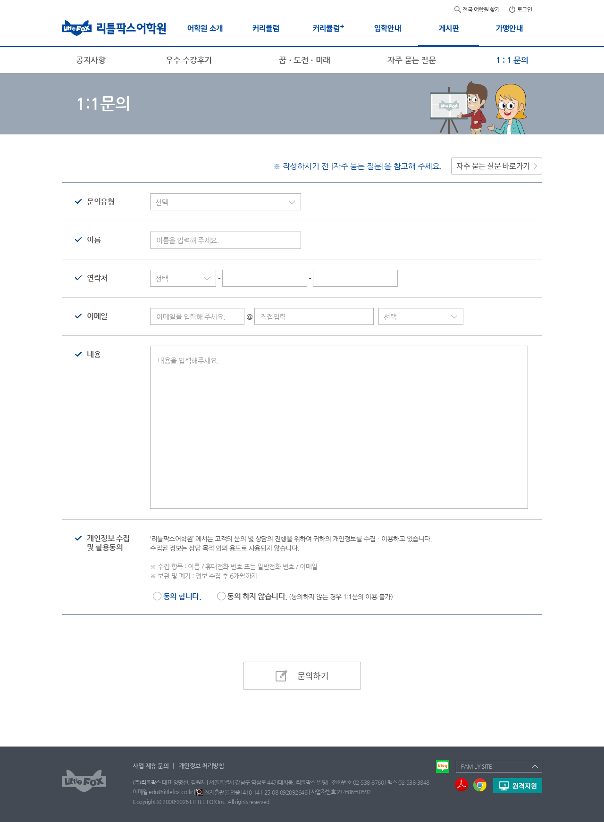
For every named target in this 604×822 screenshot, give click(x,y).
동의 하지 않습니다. (310, 596)
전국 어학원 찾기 (481, 9)
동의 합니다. (182, 596)
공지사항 (90, 60)
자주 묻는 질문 (411, 60)
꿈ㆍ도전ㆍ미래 (304, 60)
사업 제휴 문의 (150, 765)
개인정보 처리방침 (201, 765)
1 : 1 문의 (512, 60)
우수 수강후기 (189, 60)
